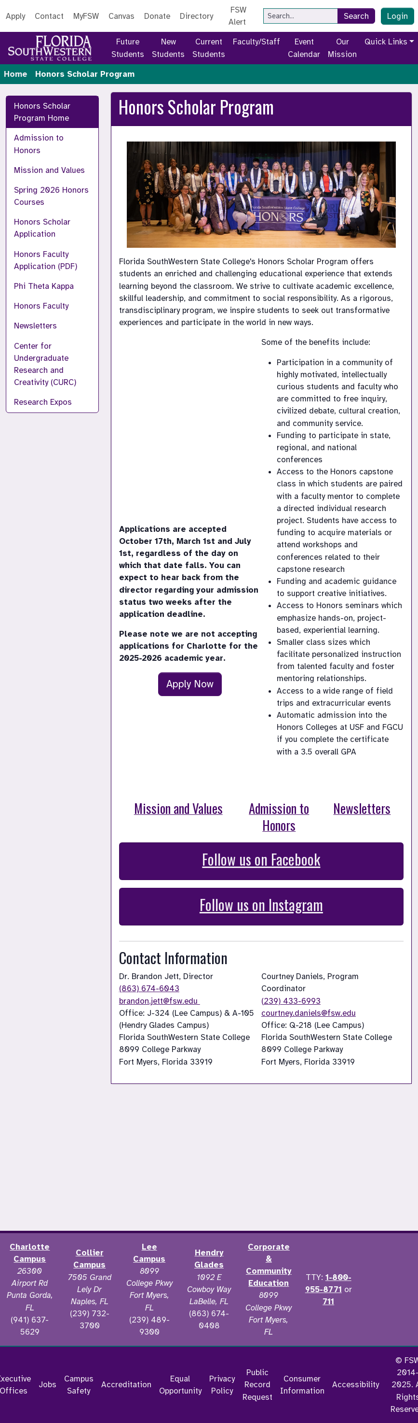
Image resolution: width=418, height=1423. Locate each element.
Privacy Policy (222, 1385)
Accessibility (355, 1385)
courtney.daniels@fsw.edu (308, 1013)
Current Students (208, 48)
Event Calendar (304, 48)
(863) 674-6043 (149, 988)
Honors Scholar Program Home (42, 112)
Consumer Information (302, 1385)
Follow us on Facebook (261, 859)
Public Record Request (257, 1384)
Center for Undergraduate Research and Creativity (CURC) (45, 364)
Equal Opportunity (180, 1385)
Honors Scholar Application (42, 228)
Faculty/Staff (256, 42)
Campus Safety (79, 1385)
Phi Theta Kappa (44, 286)
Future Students (127, 48)
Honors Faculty (41, 306)
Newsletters (35, 326)
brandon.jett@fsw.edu (159, 1001)
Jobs (47, 1385)
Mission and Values (49, 170)
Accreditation (126, 1385)
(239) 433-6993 (291, 1001)
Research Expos (43, 402)
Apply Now (190, 684)
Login (397, 16)
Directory (196, 16)
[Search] (300, 16)
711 (328, 1301)
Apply (15, 16)
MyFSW (86, 16)
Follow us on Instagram (261, 904)
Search (356, 16)
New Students (168, 48)
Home (15, 74)
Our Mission (342, 48)
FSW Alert (237, 16)
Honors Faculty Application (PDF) (45, 260)
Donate (157, 16)
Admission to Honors (39, 144)
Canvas (121, 16)
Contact (49, 16)
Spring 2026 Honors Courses (51, 196)
